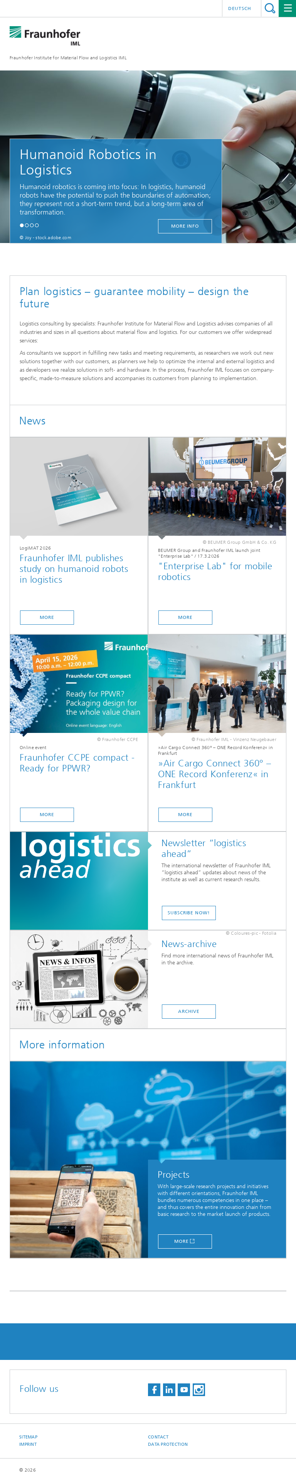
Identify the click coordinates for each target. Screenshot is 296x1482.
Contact (158, 1437)
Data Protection (168, 1444)
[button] (21, 225)
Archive (189, 1011)
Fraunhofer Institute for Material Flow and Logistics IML (68, 57)
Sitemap (28, 1437)
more (47, 617)
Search (270, 8)
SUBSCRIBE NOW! (189, 912)
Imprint (28, 1444)
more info (185, 226)
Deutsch (239, 8)
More (181, 1241)
